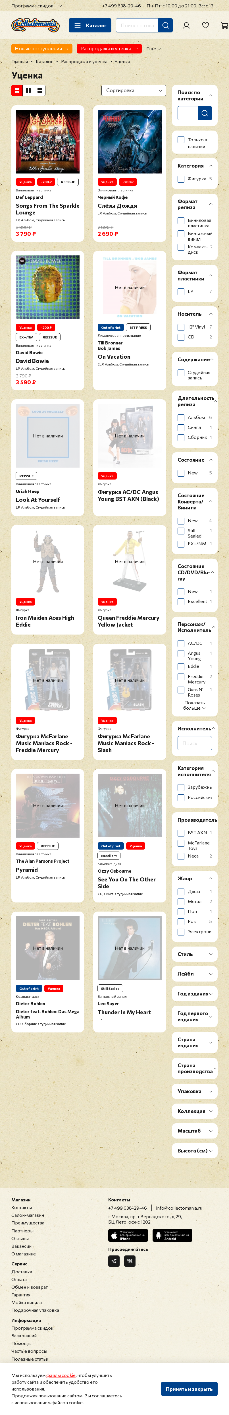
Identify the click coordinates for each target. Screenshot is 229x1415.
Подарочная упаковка (35, 1310)
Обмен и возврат (29, 1287)
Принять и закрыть (189, 1389)
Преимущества (27, 1222)
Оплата (19, 1279)
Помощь (21, 1343)
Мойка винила (26, 1302)
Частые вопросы (29, 1351)
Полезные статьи (29, 1359)
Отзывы (20, 1238)
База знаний (24, 1335)
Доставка (21, 1271)
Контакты (21, 1207)
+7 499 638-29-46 (121, 5)
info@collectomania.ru (179, 1208)
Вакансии (21, 1246)
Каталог (90, 25)
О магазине (23, 1253)
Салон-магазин (27, 1215)
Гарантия (20, 1294)
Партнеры (22, 1230)
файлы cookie (61, 1375)
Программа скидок (32, 5)
